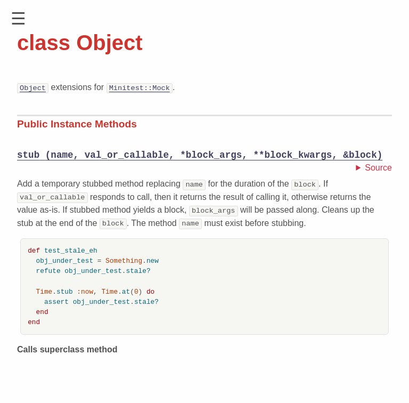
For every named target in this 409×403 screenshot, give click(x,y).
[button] (18, 19)
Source (378, 168)
